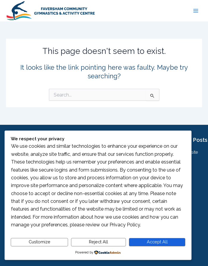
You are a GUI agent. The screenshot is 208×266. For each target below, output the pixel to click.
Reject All (98, 241)
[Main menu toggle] (195, 10)
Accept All (157, 241)
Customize (39, 241)
